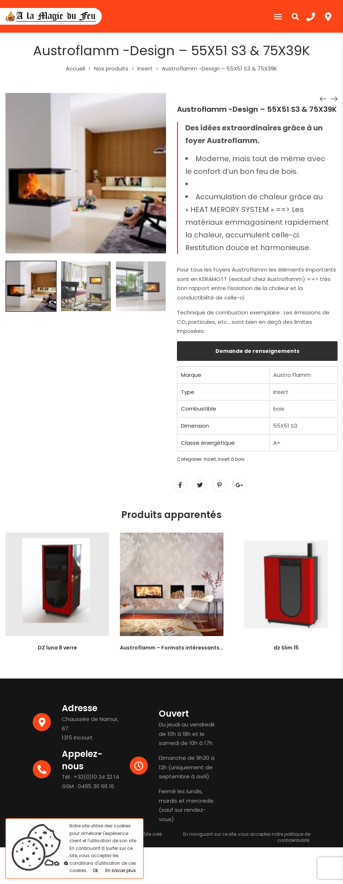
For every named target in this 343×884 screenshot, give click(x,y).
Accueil (75, 68)
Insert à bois (231, 459)
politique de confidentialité (293, 837)
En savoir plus (120, 870)
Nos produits (111, 68)
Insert (145, 68)
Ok (95, 870)
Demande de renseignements (257, 351)
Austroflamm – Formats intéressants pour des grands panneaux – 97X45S (219, 647)
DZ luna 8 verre (57, 647)
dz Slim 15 (286, 647)
